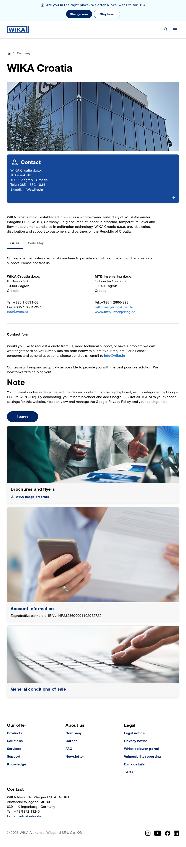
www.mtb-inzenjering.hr (115, 312)
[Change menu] (175, 30)
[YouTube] (158, 833)
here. (164, 402)
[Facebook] (167, 833)
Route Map (35, 243)
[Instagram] (147, 833)
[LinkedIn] (176, 833)
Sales (15, 243)
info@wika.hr (17, 312)
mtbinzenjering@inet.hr (114, 307)
